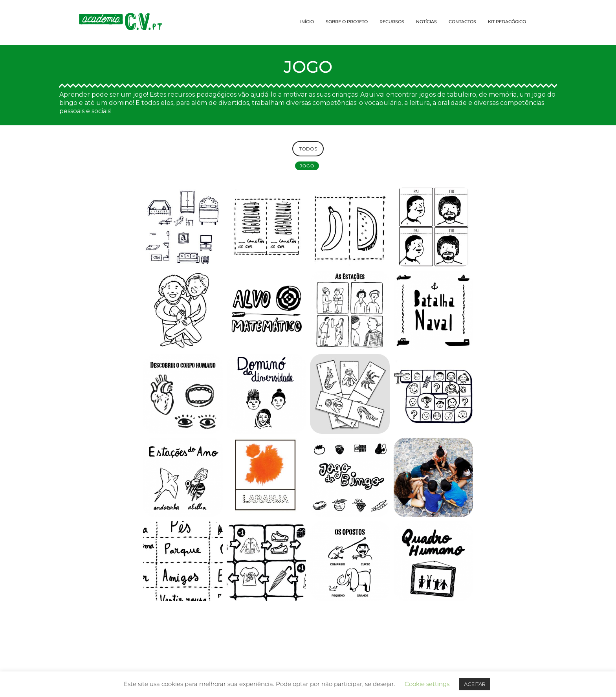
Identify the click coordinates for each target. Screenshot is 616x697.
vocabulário (383, 102)
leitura (419, 102)
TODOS (308, 149)
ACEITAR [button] (475, 684)
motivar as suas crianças (320, 94)
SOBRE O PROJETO (347, 21)
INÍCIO (307, 21)
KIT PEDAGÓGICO (507, 21)
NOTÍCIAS (426, 21)
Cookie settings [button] (427, 684)
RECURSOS (392, 21)
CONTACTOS (462, 21)
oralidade (452, 102)
